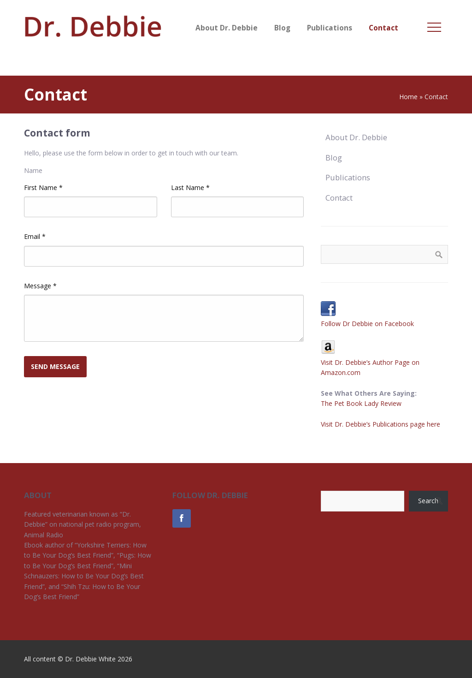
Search (428, 500)
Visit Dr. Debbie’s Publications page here (380, 424)
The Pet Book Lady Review (361, 403)
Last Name (190, 187)
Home (408, 96)
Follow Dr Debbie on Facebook (367, 323)
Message (40, 285)
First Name (43, 187)
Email (35, 236)
